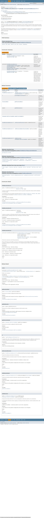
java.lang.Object (4, 10)
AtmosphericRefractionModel (13, 68)
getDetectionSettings (14, 159)
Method (14, 4)
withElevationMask (19, 128)
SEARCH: (31, 3)
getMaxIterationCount (29, 175)
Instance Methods (13, 88)
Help (24, 1)
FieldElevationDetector (33, 12)
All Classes (2, 421)
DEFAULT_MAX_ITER (14, 44)
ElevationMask (10, 67)
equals (6, 167)
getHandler (22, 159)
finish (12, 175)
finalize (11, 167)
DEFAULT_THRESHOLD (23, 44)
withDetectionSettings (7, 160)
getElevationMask (18, 101)
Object (23, 165)
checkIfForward (5, 159)
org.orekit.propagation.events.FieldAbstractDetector (13, 11)
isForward (30, 159)
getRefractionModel (19, 116)
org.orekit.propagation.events (10, 7)
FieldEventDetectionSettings (13, 65)
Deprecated (18, 1)
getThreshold (37, 175)
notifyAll (29, 167)
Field (8, 4)
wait (37, 167)
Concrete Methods (22, 88)
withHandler (15, 160)
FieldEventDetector (5, 19)
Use (12, 1)
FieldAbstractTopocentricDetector (12, 22)
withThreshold (5, 161)
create (16, 91)
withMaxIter (34, 160)
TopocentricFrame (10, 69)
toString (33, 167)
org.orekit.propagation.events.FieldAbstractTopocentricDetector (16, 12)
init (26, 159)
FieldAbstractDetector (25, 42)
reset (3, 176)
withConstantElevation (19, 122)
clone (3, 167)
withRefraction (18, 138)
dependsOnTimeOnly (6, 175)
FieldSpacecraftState (20, 95)
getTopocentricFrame (6, 152)
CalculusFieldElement (30, 8)
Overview (2, 1)
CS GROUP (9, 424)
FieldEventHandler (11, 66)
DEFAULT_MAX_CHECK (6, 44)
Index (22, 1)
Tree (14, 1)
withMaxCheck (21, 160)
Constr (11, 4)
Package (6, 1)
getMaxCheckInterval (19, 175)
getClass (15, 167)
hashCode (20, 167)
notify (24, 167)
